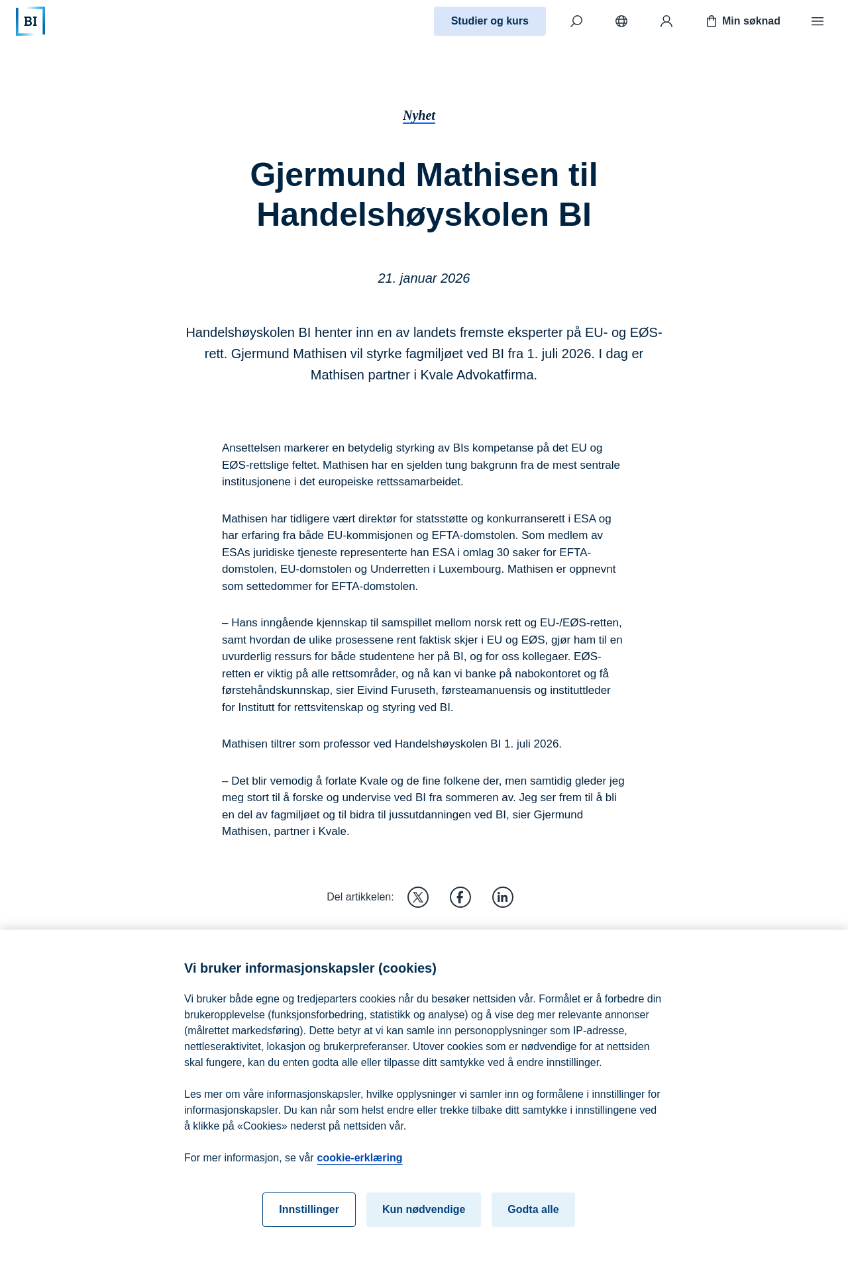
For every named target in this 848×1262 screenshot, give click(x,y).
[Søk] (576, 21)
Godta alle (532, 1218)
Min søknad (742, 21)
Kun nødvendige (423, 1218)
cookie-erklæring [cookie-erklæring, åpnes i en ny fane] (360, 1167)
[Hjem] (30, 21)
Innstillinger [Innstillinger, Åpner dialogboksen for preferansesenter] (309, 1218)
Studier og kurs (490, 20)
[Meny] (817, 21)
